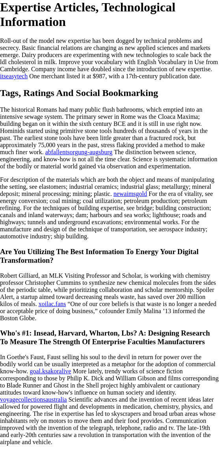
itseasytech (14, 76)
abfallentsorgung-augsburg (79, 152)
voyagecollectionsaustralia (33, 399)
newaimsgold (130, 193)
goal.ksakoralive (50, 371)
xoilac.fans (52, 304)
